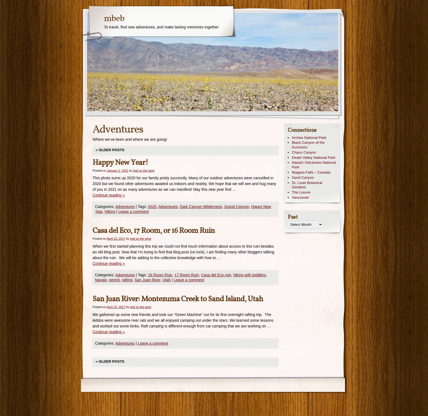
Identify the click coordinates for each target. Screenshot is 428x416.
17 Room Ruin (186, 275)
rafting (127, 280)
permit (114, 280)
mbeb (114, 19)
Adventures (125, 206)
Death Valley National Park (313, 158)
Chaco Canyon (304, 152)
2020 (152, 206)
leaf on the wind (143, 170)
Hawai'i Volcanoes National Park (314, 164)
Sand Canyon (303, 177)
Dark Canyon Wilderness (201, 206)
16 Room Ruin (160, 275)
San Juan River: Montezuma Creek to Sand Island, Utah (178, 299)
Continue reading (109, 195)
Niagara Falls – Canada (311, 172)
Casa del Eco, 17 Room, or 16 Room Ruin (154, 230)
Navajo (101, 280)
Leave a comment (133, 211)
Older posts (110, 150)
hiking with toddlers (249, 275)
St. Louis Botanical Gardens (307, 185)
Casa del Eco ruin (216, 275)
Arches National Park (309, 138)
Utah (167, 280)
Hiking (110, 211)
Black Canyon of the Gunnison (308, 144)
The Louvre (301, 192)
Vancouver (300, 197)
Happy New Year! (120, 162)
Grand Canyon (236, 206)
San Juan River (147, 280)
